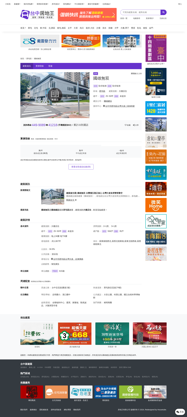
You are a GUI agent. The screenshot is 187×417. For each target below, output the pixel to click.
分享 (136, 125)
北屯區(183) (24, 377)
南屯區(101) (35, 377)
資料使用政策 (56, 410)
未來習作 (114, 367)
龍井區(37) (146, 377)
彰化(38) (137, 377)
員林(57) (83, 377)
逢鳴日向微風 (104, 367)
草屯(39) (129, 377)
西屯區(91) (45, 377)
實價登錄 (40, 66)
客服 (50, 66)
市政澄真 (56, 367)
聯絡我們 (76, 410)
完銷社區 (163, 18)
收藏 (128, 125)
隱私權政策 (44, 410)
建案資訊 (27, 66)
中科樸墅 (48, 367)
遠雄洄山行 (66, 367)
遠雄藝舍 (23, 367)
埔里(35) (155, 377)
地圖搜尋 (136, 18)
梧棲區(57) (65, 377)
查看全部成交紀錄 (81, 167)
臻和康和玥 (93, 367)
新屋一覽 (123, 18)
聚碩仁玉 (83, 367)
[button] (23, 28)
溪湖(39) (111, 377)
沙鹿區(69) (55, 377)
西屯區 (29, 59)
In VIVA (40, 367)
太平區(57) (74, 377)
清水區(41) (102, 377)
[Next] (113, 14)
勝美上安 (32, 367)
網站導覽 (67, 410)
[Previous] (60, 14)
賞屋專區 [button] (149, 18)
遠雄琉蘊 (75, 367)
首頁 (22, 59)
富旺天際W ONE (125, 367)
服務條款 (33, 410)
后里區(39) (120, 377)
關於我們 (23, 410)
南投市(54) (92, 377)
